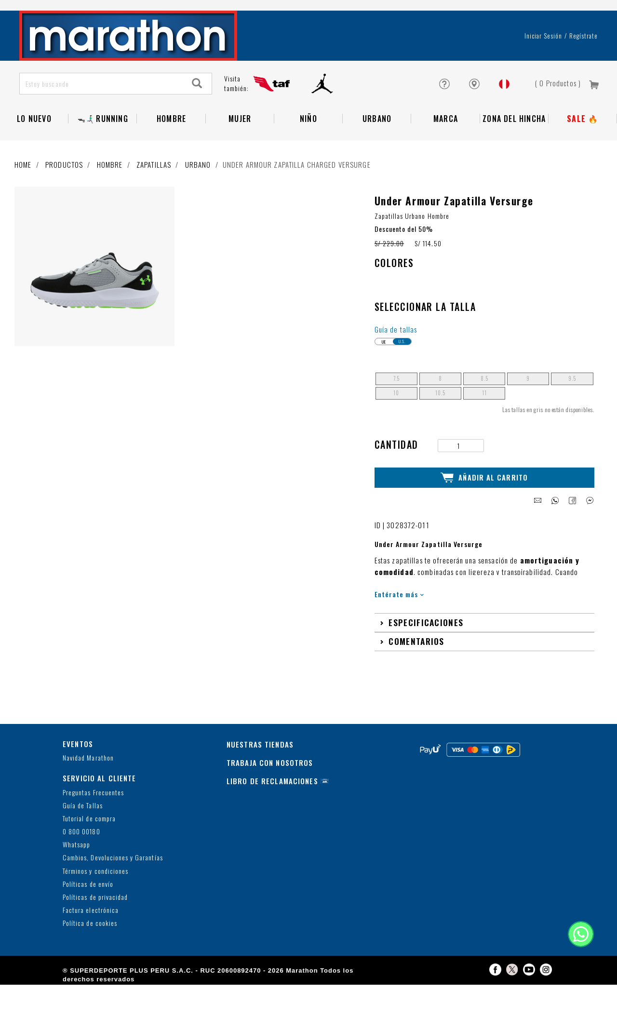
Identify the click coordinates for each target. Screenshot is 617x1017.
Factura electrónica (91, 910)
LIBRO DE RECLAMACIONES (272, 781)
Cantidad (396, 444)
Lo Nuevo (34, 118)
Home (23, 164)
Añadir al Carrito (484, 477)
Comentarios (416, 641)
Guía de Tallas (83, 806)
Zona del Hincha (514, 118)
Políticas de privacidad (95, 897)
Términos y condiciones (95, 871)
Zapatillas (153, 164)
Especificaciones (426, 622)
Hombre (171, 118)
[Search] (197, 84)
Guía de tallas (396, 329)
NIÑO (308, 118)
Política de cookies (90, 923)
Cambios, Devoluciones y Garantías (113, 858)
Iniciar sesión (543, 35)
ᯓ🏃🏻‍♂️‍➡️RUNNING (103, 118)
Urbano (376, 118)
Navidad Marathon (88, 758)
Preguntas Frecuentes (93, 793)
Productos (64, 164)
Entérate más (399, 594)
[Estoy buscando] (101, 83)
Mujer (239, 118)
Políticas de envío (88, 884)
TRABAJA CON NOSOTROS (270, 762)
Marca (445, 118)
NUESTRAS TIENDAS (260, 744)
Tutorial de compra (89, 819)
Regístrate (583, 35)
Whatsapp (76, 845)
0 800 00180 (81, 832)
